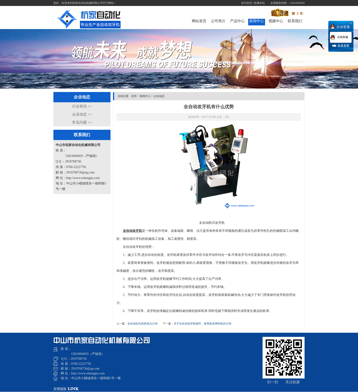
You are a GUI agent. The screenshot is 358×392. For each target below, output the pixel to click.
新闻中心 (256, 21)
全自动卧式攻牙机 (212, 222)
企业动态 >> (82, 114)
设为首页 (246, 3)
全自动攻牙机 (132, 230)
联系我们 (295, 21)
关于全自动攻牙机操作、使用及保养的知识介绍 (202, 323)
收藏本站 (259, 3)
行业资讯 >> (82, 106)
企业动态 (159, 96)
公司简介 (218, 21)
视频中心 (275, 21)
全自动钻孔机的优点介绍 (142, 323)
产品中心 (237, 21)
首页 (134, 96)
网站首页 (199, 21)
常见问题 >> (82, 122)
